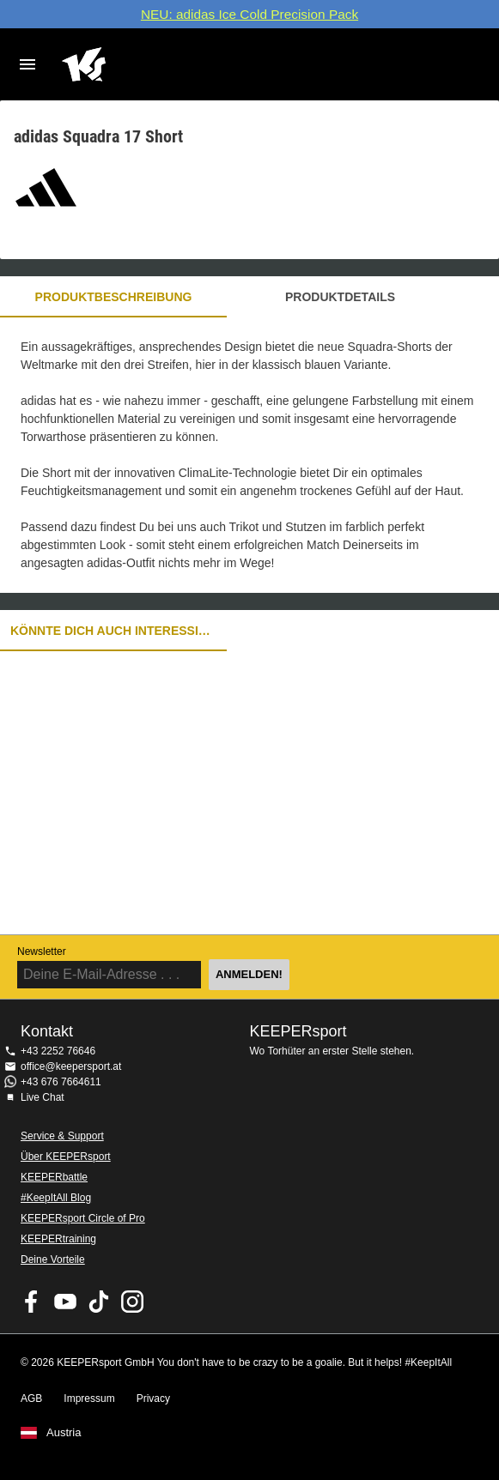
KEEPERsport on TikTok (99, 1301)
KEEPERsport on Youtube (65, 1301)
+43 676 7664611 (61, 1082)
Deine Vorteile (53, 1259)
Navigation (27, 64)
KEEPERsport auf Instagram (132, 1301)
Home (232, 64)
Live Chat (42, 1097)
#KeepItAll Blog (56, 1198)
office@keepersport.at (71, 1066)
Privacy (153, 1398)
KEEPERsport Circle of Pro (83, 1218)
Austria (63, 1433)
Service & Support (62, 1136)
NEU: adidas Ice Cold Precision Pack (249, 14)
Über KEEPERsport (66, 1157)
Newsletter (41, 951)
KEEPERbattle (54, 1177)
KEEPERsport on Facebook (32, 1301)
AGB (31, 1398)
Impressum (89, 1398)
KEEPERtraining (58, 1239)
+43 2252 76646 (58, 1051)
